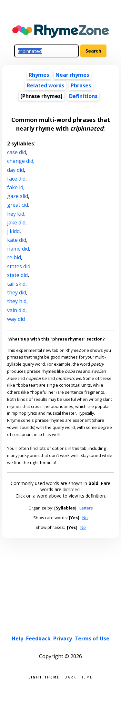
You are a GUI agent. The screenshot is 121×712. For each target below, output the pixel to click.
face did (16, 178)
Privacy (62, 638)
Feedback (38, 638)
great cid (17, 204)
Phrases (81, 85)
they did (16, 292)
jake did (16, 222)
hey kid (15, 213)
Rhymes (39, 74)
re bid (14, 257)
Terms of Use (92, 638)
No (85, 517)
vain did (16, 310)
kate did (16, 239)
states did (18, 266)
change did (20, 160)
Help (18, 638)
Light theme (43, 677)
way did (16, 318)
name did (18, 248)
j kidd (13, 231)
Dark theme (79, 677)
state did (17, 275)
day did (15, 169)
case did (16, 152)
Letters (86, 508)
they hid (16, 301)
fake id (15, 187)
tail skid (16, 283)
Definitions (83, 96)
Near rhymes (72, 74)
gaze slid (17, 196)
